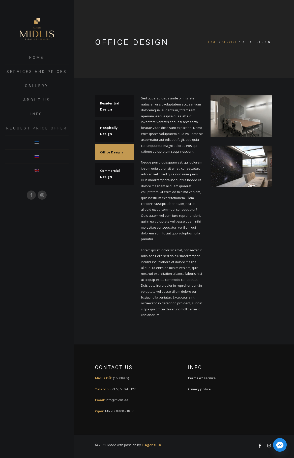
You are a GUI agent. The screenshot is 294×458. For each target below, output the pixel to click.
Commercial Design (110, 173)
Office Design (111, 152)
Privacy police (199, 389)
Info (37, 114)
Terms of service (202, 378)
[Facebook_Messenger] (280, 445)
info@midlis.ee (117, 400)
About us (36, 100)
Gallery (37, 86)
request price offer (36, 128)
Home (36, 58)
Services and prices (37, 72)
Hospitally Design (108, 130)
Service (230, 42)
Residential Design (109, 106)
